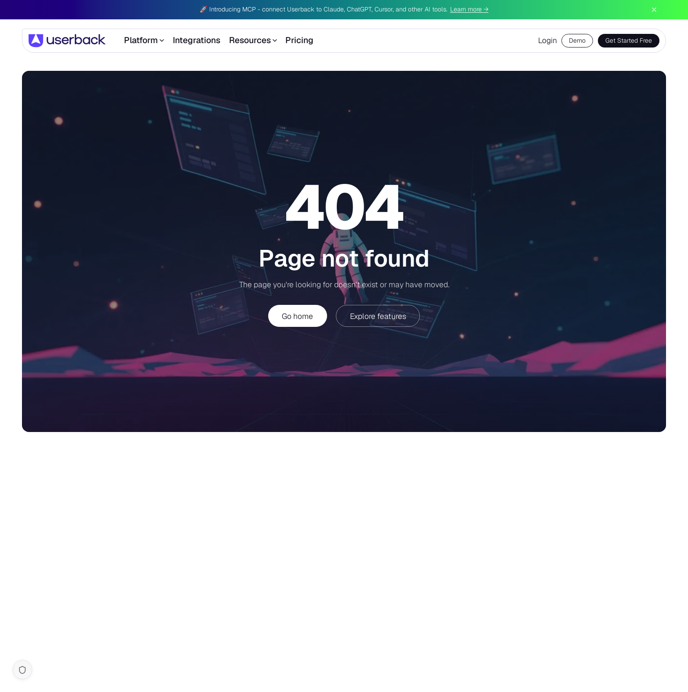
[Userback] (67, 41)
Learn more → (469, 9)
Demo (577, 40)
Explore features (378, 316)
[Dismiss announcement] (654, 10)
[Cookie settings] (22, 669)
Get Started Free (628, 40)
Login (547, 40)
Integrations (196, 40)
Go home (297, 316)
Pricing (299, 40)
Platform (144, 40)
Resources (253, 40)
